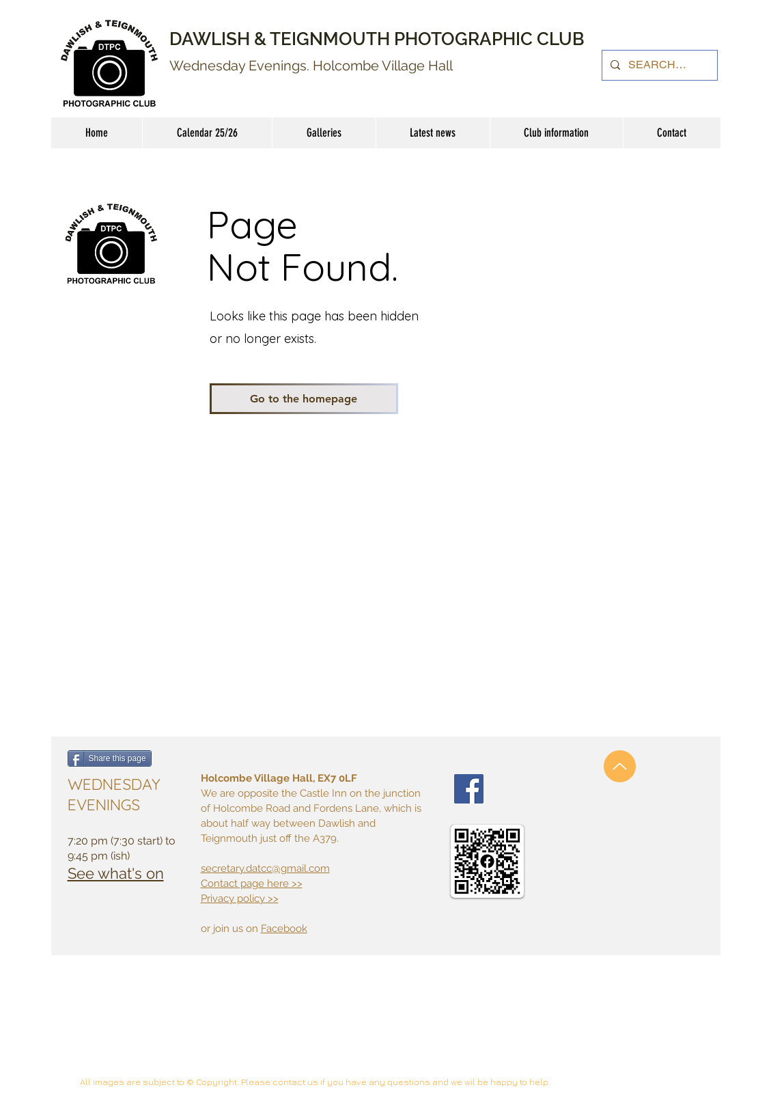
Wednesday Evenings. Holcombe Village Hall (311, 65)
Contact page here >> (252, 883)
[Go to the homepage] (304, 398)
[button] (556, 133)
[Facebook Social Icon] (468, 789)
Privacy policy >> (240, 898)
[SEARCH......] (658, 65)
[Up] (620, 766)
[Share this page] (110, 758)
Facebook (284, 928)
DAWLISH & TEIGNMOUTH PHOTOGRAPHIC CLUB (377, 39)
